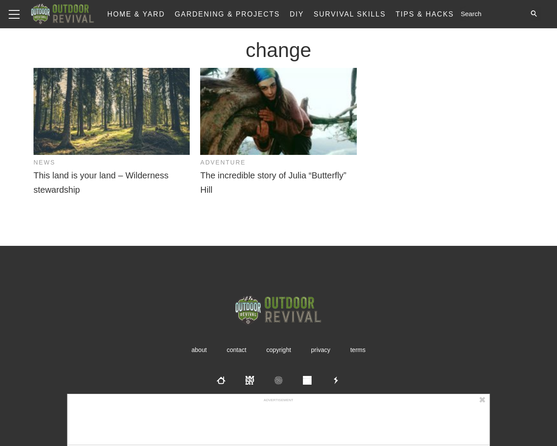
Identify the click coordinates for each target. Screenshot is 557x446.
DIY (297, 14)
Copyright (278, 349)
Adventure (222, 162)
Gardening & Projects (227, 14)
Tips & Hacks (425, 14)
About (199, 349)
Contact (236, 349)
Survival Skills (350, 14)
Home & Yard (136, 14)
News (44, 162)
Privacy (320, 349)
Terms (358, 349)
